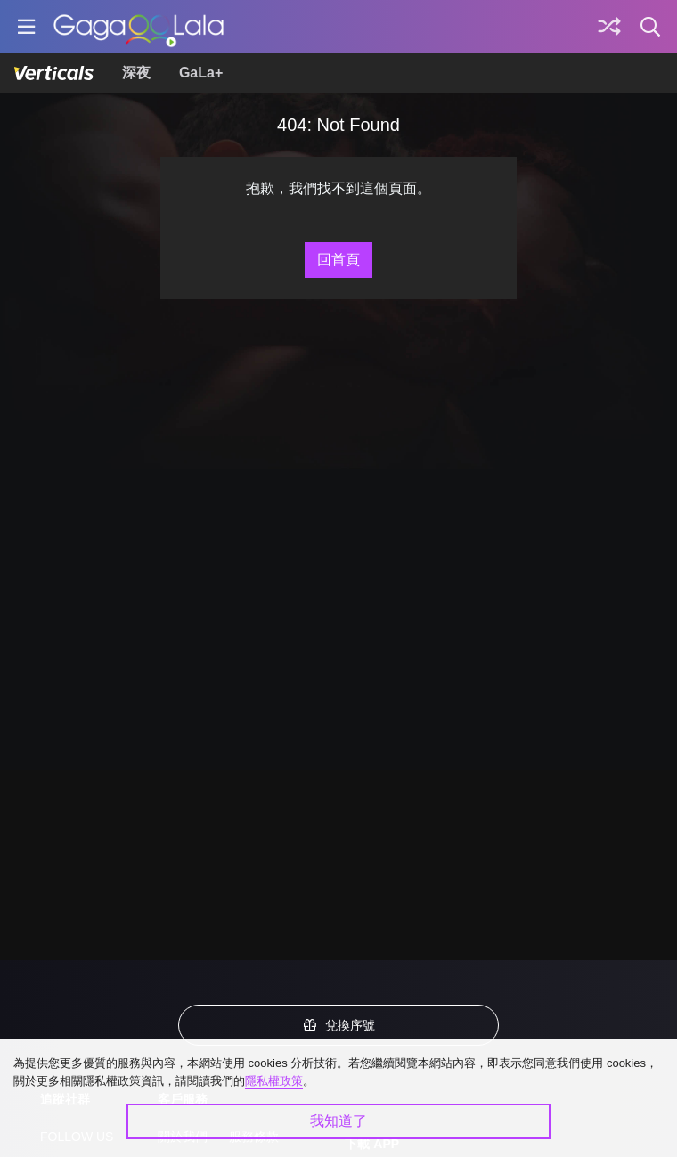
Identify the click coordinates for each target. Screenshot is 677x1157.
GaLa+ (201, 72)
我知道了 (338, 1120)
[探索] (609, 26)
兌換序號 (338, 1025)
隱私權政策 (274, 1081)
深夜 (136, 72)
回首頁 (338, 259)
